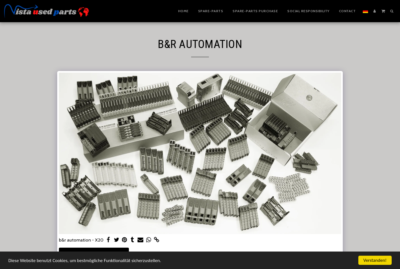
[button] (383, 11)
